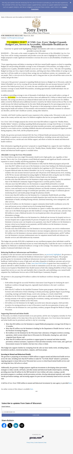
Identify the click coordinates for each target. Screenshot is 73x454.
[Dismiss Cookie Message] (70, 2)
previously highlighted (53, 254)
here (70, 383)
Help (45, 442)
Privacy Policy (30, 442)
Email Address (6, 406)
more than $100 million (39, 263)
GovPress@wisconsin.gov (15, 38)
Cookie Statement (38, 442)
